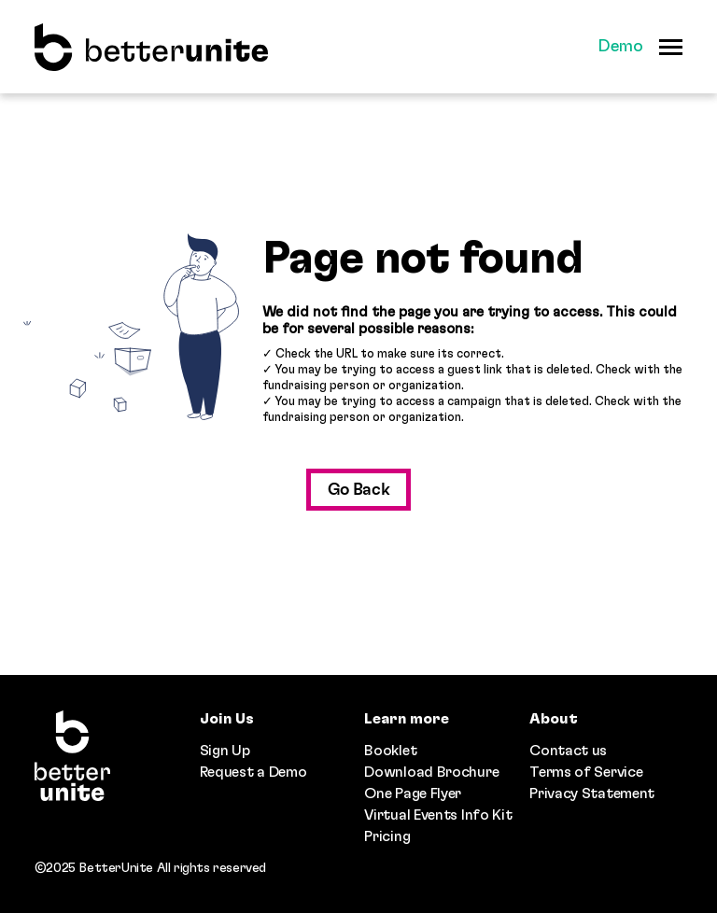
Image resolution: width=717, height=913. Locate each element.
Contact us (568, 750)
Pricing (387, 836)
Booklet (390, 750)
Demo (620, 46)
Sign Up (225, 750)
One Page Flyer (412, 793)
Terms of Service (585, 772)
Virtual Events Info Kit (438, 815)
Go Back (359, 490)
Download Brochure (431, 772)
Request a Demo (253, 772)
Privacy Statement (591, 793)
